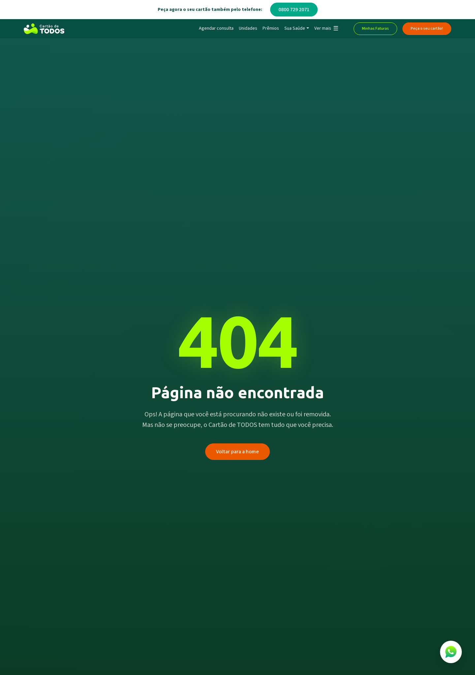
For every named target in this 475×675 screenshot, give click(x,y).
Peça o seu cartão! (427, 28)
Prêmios (271, 28)
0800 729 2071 (293, 9)
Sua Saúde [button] (294, 28)
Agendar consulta (216, 28)
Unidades (248, 28)
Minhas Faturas (375, 28)
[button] (326, 28)
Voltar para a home (237, 451)
